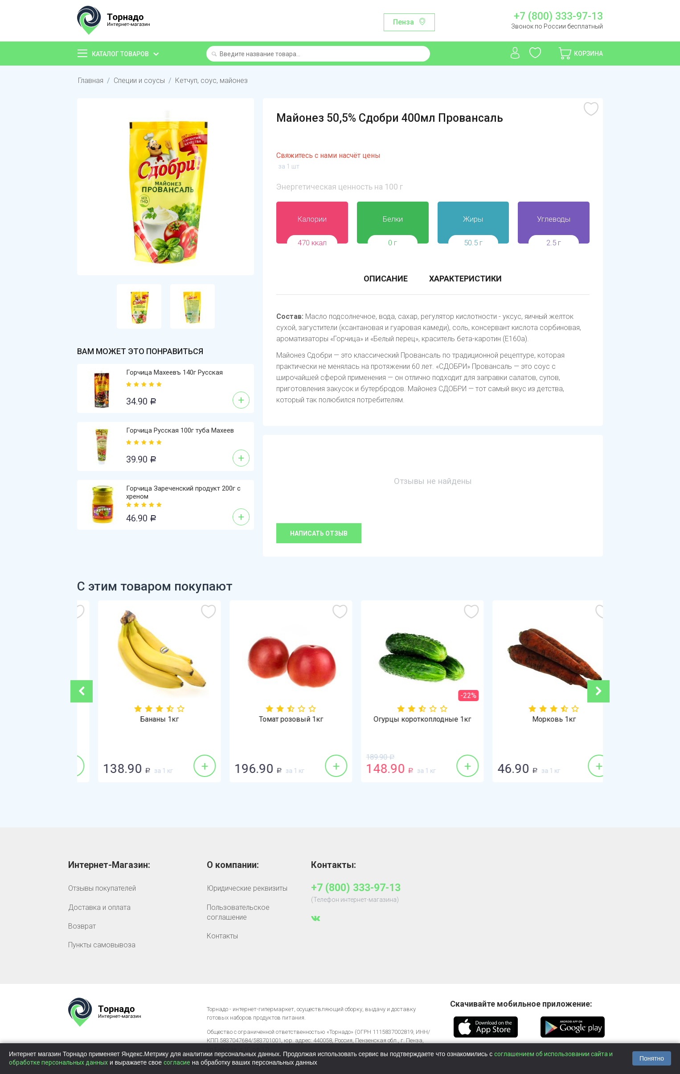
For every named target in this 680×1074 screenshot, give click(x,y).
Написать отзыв (319, 533)
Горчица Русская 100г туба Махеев (180, 430)
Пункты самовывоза (101, 945)
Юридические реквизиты (247, 888)
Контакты (222, 936)
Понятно (651, 1058)
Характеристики (465, 278)
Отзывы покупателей (102, 888)
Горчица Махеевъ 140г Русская (174, 372)
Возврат (82, 926)
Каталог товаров (120, 54)
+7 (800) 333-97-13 (558, 16)
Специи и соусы (139, 80)
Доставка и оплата (99, 907)
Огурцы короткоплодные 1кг (537, 719)
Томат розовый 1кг (406, 719)
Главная (90, 80)
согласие (177, 1062)
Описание (386, 278)
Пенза (403, 22)
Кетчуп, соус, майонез (211, 80)
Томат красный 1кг (143, 719)
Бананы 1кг (274, 719)
